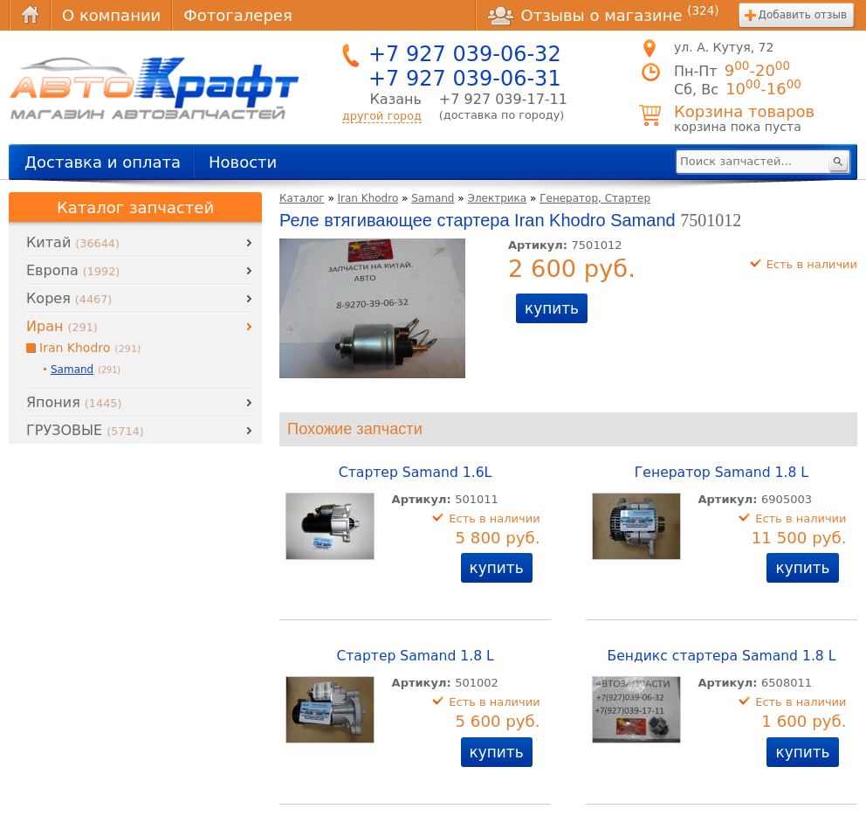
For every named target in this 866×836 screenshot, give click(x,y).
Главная (30, 15)
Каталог (302, 198)
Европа (73, 270)
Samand (432, 198)
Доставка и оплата (102, 162)
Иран (62, 326)
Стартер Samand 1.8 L (414, 656)
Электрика (497, 198)
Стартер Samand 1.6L (415, 472)
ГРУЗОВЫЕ (85, 430)
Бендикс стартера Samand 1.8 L (721, 656)
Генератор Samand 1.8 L (721, 472)
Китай (73, 242)
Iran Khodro (368, 198)
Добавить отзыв (803, 15)
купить (552, 308)
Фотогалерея (237, 15)
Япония (73, 402)
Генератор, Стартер (595, 198)
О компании (111, 15)
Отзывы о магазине (603, 14)
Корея (69, 298)
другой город (382, 115)
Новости (243, 162)
